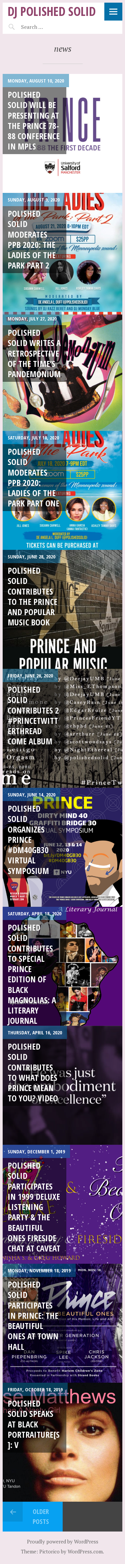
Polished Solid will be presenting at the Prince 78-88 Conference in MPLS (34, 120)
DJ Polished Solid (52, 11)
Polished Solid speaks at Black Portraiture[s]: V (34, 1424)
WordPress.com (85, 1551)
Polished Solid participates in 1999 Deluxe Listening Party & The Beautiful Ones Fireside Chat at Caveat (34, 1207)
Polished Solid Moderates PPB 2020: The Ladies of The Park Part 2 (32, 239)
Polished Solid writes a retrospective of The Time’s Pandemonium (34, 353)
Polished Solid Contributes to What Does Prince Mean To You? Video (33, 1072)
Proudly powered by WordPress (62, 1541)
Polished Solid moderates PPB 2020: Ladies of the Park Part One (33, 477)
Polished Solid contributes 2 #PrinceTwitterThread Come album (33, 715)
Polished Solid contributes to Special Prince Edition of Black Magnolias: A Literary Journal (32, 974)
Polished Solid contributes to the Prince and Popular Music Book (32, 596)
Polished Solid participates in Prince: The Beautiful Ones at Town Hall (33, 1315)
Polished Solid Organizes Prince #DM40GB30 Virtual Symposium (28, 839)
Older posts (41, 1516)
